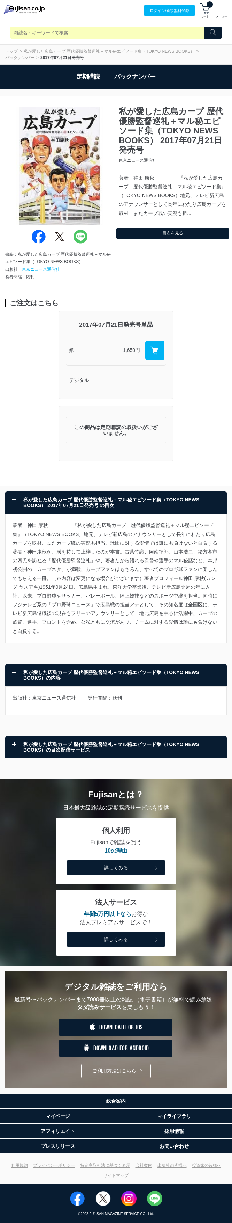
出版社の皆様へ (172, 1165)
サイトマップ (116, 1175)
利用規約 (19, 1165)
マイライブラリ (174, 1116)
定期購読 (88, 76)
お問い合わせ (174, 1146)
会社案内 (144, 1165)
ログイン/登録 (169, 10)
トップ (11, 51)
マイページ (58, 1116)
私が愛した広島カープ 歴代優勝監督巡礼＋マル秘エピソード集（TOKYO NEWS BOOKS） (109, 51)
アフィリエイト (58, 1131)
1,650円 (131, 350)
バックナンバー (19, 57)
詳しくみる (132, 868)
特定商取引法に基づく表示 (105, 1165)
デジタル (79, 380)
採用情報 (174, 1131)
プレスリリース (58, 1146)
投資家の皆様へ (206, 1165)
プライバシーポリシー (54, 1165)
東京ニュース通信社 (41, 269)
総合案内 (116, 1101)
